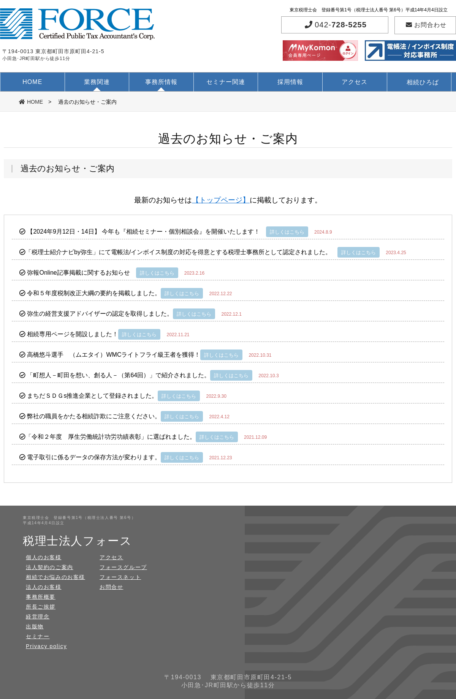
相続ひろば (423, 82)
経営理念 (37, 617)
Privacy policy (46, 646)
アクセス (354, 82)
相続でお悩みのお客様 (55, 577)
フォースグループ (123, 567)
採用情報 (290, 82)
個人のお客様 (44, 557)
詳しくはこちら (287, 232)
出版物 (35, 626)
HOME (32, 82)
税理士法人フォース (77, 541)
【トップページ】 (221, 200)
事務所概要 (40, 597)
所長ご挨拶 (40, 607)
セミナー (37, 636)
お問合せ (111, 587)
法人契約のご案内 (49, 567)
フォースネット (120, 577)
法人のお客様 (44, 587)
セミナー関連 (225, 82)
